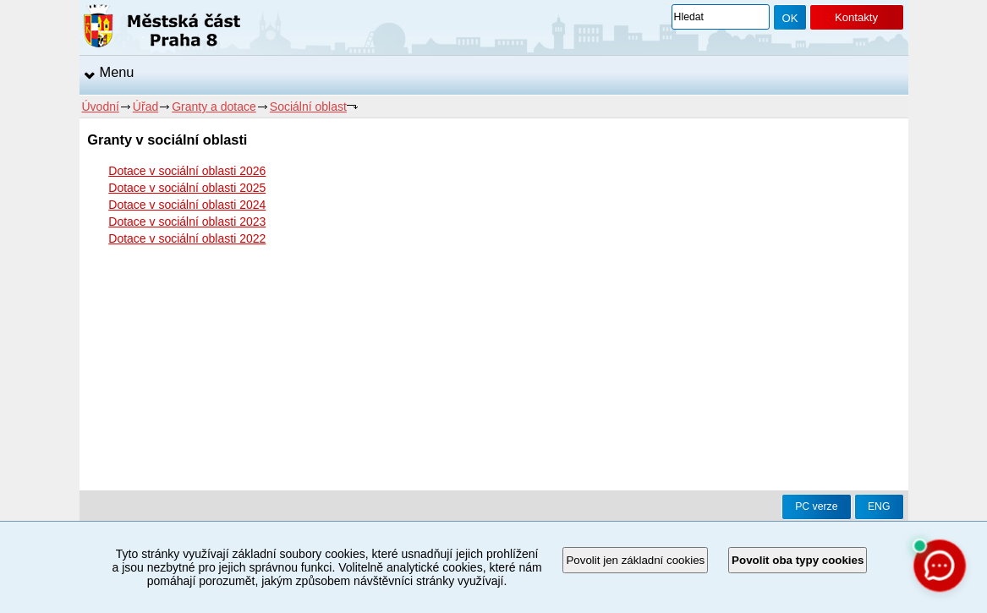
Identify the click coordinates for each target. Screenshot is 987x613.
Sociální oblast (308, 106)
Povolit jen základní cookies (635, 560)
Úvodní (100, 106)
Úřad (145, 106)
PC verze (816, 506)
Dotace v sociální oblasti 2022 (187, 238)
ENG (879, 506)
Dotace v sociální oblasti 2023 (187, 221)
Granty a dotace (214, 106)
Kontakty (856, 17)
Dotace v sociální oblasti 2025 (187, 187)
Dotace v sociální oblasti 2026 (187, 171)
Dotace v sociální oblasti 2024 (187, 204)
